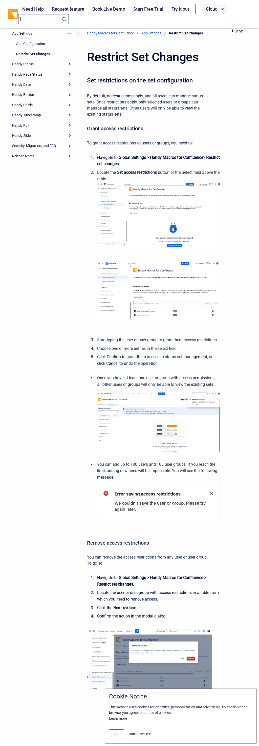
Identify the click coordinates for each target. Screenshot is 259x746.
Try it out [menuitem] (180, 9)
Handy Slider (22, 136)
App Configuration (30, 44)
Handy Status (23, 64)
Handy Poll (20, 125)
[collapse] (69, 33)
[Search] (43, 19)
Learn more (118, 718)
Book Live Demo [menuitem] (108, 9)
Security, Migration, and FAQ (34, 146)
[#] (116, 734)
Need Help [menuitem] (33, 9)
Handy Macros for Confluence (110, 33)
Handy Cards (22, 105)
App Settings (22, 33)
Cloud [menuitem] (212, 9)
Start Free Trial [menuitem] (148, 9)
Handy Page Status (27, 74)
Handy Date (21, 84)
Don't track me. (140, 734)
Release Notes (23, 156)
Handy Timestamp (26, 115)
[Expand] (69, 64)
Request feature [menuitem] (68, 9)
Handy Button (23, 95)
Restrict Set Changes (33, 54)
